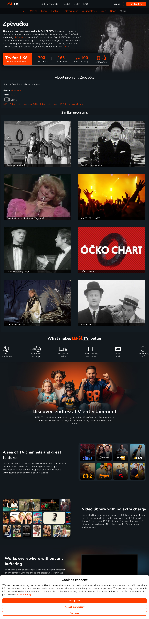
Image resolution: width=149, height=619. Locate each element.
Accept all (74, 600)
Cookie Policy (24, 594)
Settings (74, 613)
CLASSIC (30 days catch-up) (41, 104)
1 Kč (65, 46)
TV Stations (21, 37)
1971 (12, 94)
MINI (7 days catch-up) (14, 104)
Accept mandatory (74, 606)
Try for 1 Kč (136, 4)
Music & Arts (17, 90)
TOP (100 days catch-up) (70, 104)
